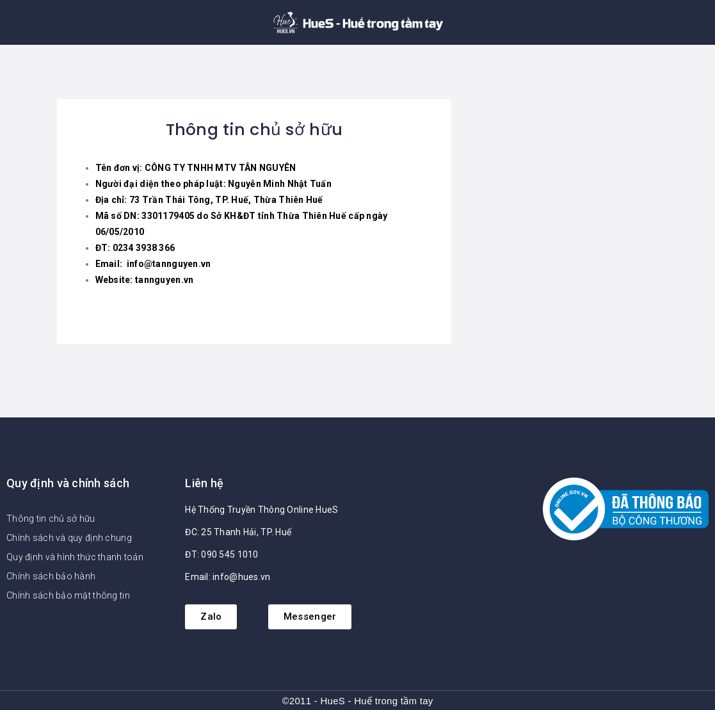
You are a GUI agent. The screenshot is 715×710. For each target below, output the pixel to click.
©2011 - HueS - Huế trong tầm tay (357, 700)
